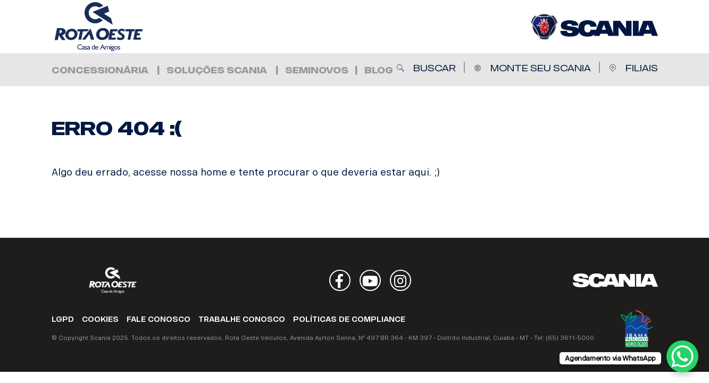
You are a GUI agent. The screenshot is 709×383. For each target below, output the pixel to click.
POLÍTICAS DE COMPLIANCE (349, 319)
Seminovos (316, 70)
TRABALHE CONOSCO (241, 319)
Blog (378, 70)
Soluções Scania (216, 70)
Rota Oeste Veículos (115, 26)
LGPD (63, 319)
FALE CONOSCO (158, 319)
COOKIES (100, 319)
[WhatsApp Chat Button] (682, 356)
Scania (615, 280)
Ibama (636, 328)
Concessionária (100, 70)
